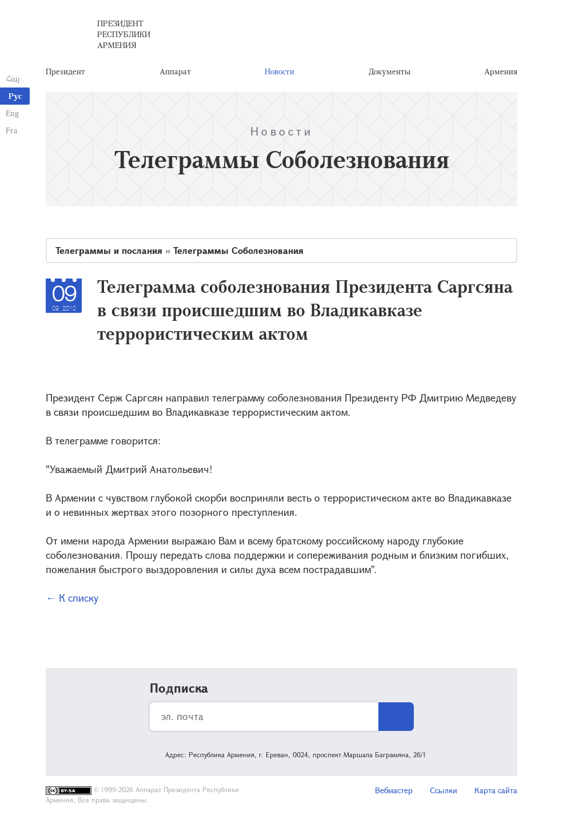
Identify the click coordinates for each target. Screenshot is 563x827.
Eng (12, 113)
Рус (15, 95)
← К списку (72, 598)
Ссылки (443, 790)
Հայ (13, 78)
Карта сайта (495, 790)
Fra (12, 130)
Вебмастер (394, 790)
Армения (500, 71)
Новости (279, 71)
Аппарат (175, 71)
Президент (65, 71)
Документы (389, 71)
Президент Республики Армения (123, 34)
